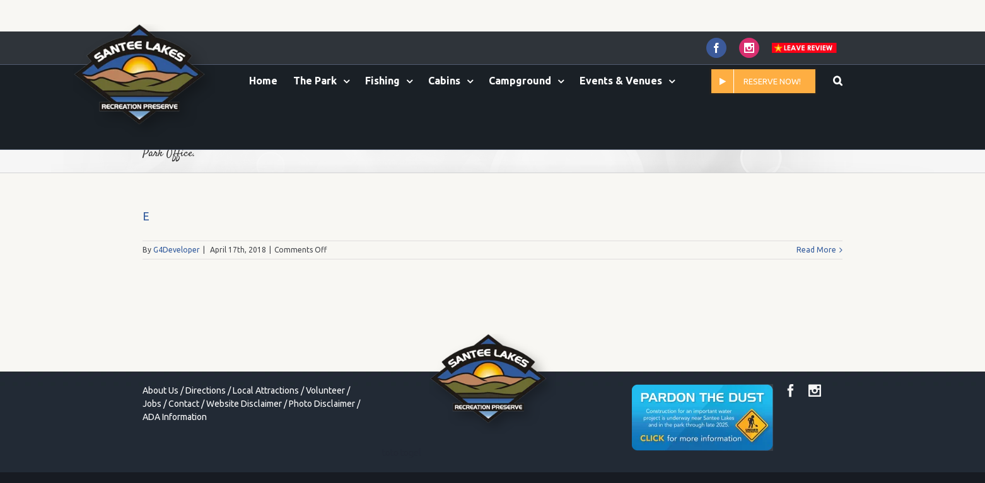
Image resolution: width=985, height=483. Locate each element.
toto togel (401, 453)
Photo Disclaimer (322, 404)
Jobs (152, 404)
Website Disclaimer (244, 404)
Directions (205, 390)
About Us (160, 390)
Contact (183, 404)
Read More (816, 250)
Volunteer (325, 390)
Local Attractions (266, 390)
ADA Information (175, 417)
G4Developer (176, 250)
